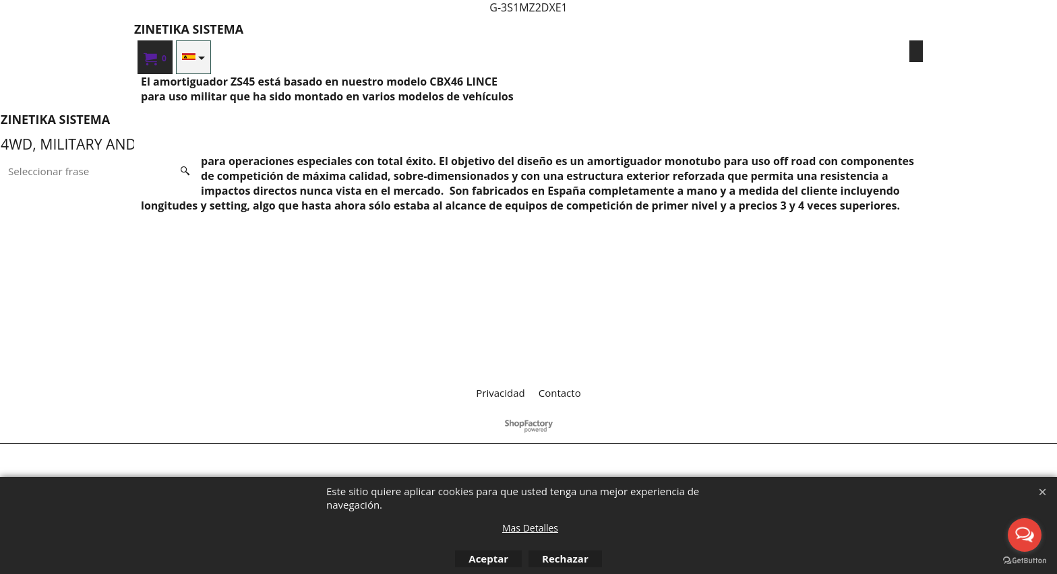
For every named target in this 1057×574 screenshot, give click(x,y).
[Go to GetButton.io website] (1024, 560)
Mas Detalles (530, 527)
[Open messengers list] (1024, 535)
